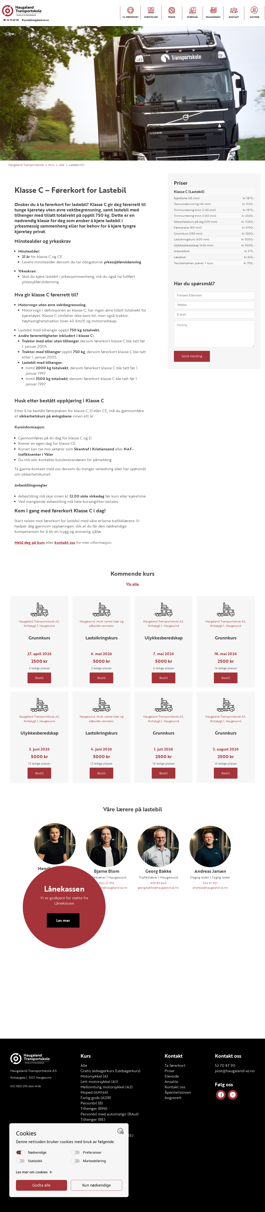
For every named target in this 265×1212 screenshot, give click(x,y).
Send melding (192, 356)
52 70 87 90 (225, 1065)
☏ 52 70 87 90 (11, 20)
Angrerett (173, 1097)
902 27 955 (106, 883)
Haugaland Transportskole (26, 165)
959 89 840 (158, 883)
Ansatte (171, 1081)
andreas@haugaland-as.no (210, 887)
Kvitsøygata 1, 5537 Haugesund (30, 1077)
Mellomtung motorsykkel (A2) (106, 1087)
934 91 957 (210, 883)
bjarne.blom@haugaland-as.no (106, 887)
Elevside (172, 1076)
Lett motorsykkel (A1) (99, 1081)
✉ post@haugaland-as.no (35, 20)
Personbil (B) (92, 1103)
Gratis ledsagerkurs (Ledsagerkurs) (110, 1070)
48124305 (54, 886)
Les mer (63, 982)
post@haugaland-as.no (235, 1070)
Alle (61, 165)
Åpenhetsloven (178, 1092)
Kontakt (174, 1055)
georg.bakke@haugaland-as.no (158, 887)
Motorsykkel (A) (94, 1076)
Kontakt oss (175, 1087)
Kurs (51, 165)
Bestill (39, 678)
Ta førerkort (175, 1065)
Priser (170, 1070)
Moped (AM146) (94, 1092)
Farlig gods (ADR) (96, 1097)
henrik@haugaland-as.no (55, 890)
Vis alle (132, 584)
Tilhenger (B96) (94, 1108)
